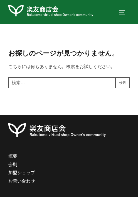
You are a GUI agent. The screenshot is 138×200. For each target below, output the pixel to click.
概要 (12, 158)
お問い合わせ (21, 183)
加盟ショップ (21, 174)
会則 (12, 166)
